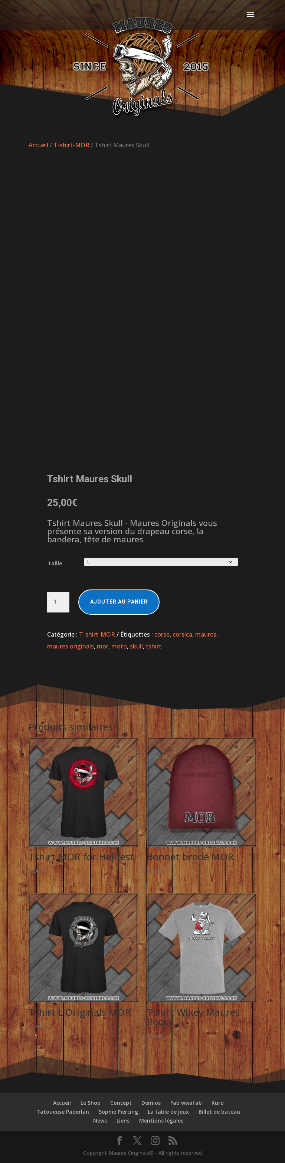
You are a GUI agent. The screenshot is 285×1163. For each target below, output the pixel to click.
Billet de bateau (219, 1111)
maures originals (70, 646)
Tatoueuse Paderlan (62, 1111)
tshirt (153, 646)
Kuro (218, 1102)
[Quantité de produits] (58, 602)
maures (205, 634)
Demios (151, 1102)
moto (119, 646)
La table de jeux (168, 1111)
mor (102, 646)
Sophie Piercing (118, 1111)
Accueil (38, 145)
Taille (55, 563)
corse (162, 634)
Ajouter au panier (119, 602)
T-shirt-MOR (71, 145)
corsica (182, 634)
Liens (123, 1120)
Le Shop (91, 1102)
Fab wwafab (186, 1102)
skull (136, 646)
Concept (121, 1102)
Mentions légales (161, 1120)
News (100, 1120)
